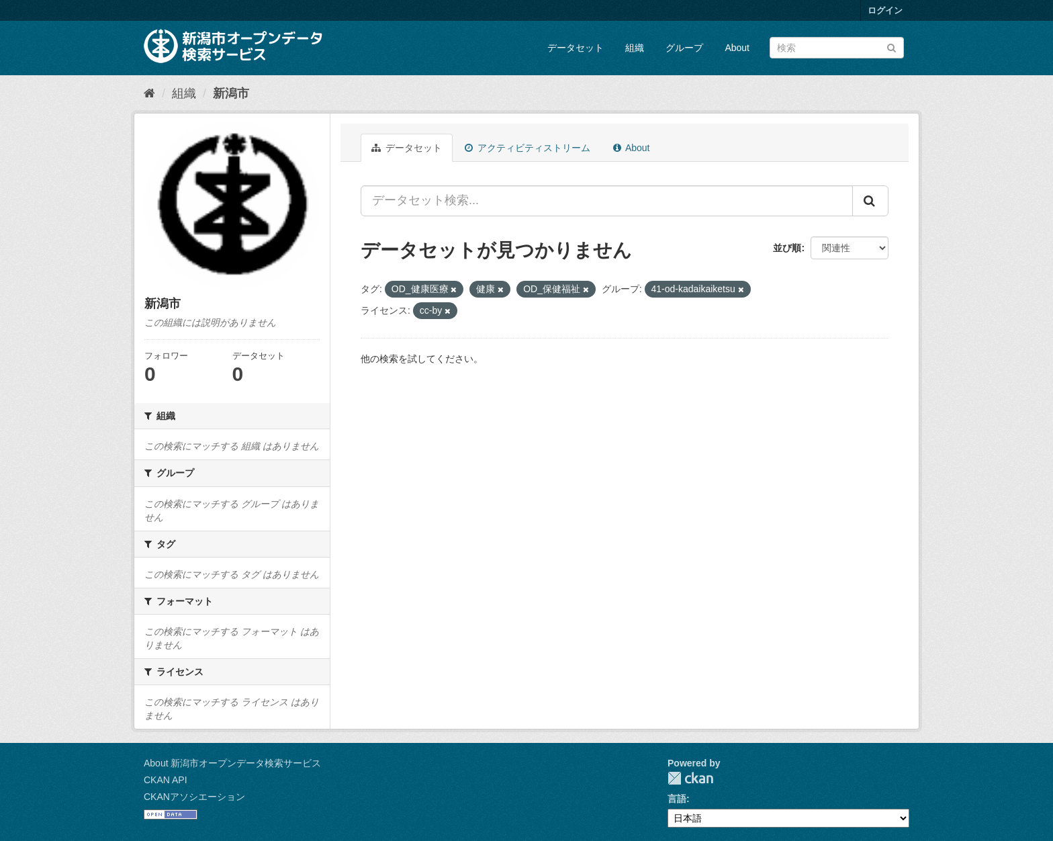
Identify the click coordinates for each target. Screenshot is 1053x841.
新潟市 (231, 93)
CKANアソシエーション (194, 796)
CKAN (690, 778)
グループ (684, 47)
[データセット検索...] (607, 200)
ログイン (885, 10)
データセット (575, 47)
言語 (677, 798)
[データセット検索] (837, 47)
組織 (634, 47)
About (737, 47)
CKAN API (165, 779)
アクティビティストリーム (527, 147)
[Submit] (891, 46)
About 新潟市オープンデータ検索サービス (232, 763)
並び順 (787, 247)
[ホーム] (149, 93)
